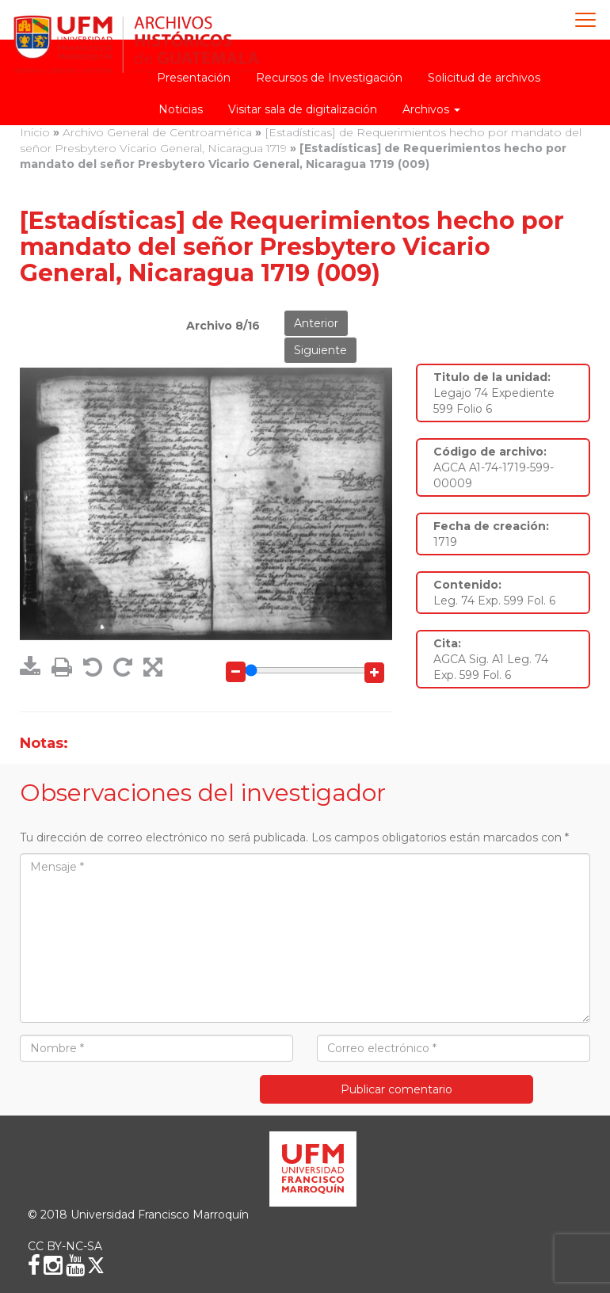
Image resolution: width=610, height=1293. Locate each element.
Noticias (180, 109)
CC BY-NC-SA (65, 1246)
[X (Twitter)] (96, 1265)
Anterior (316, 323)
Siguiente (320, 350)
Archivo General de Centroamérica (157, 132)
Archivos (431, 109)
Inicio (35, 132)
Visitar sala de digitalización (302, 109)
